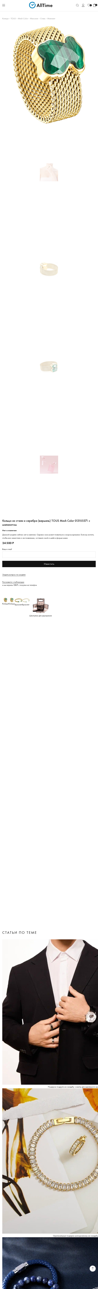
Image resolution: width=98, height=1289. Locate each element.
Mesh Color (23, 18)
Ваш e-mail (7, 549)
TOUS (13, 18)
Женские (34, 18)
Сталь (42, 18)
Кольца (5, 18)
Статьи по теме (19, 932)
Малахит (51, 18)
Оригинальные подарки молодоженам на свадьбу (75, 1235)
